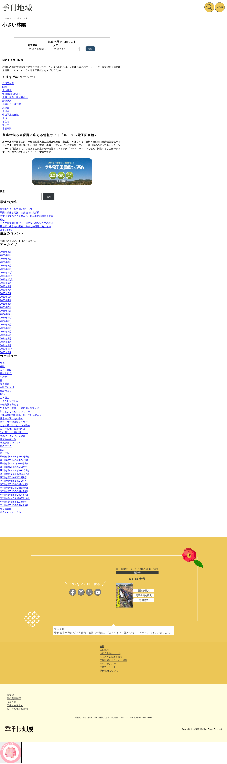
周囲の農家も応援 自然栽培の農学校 (19, 212)
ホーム (8, 18)
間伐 (4, 86)
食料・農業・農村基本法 (15, 97)
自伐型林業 (8, 83)
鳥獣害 (5, 107)
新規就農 (7, 100)
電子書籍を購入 (144, 595)
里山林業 (7, 90)
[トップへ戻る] (11, 752)
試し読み (104, 649)
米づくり (7, 118)
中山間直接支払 (10, 114)
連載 (102, 646)
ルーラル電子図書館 (17, 708)
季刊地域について (109, 670)
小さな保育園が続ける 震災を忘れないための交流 (26, 222)
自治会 (5, 111)
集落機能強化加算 (11, 93)
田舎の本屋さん (15, 705)
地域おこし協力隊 (11, 104)
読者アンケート (108, 667)
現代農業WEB (14, 698)
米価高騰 (7, 128)
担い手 (5, 125)
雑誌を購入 (144, 590)
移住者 (5, 121)
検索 (2, 191)
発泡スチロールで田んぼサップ (16, 209)
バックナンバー (108, 663)
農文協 (10, 694)
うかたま (11, 701)
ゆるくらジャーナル (110, 653)
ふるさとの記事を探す (111, 656)
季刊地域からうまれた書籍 (113, 660)
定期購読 (143, 600)
